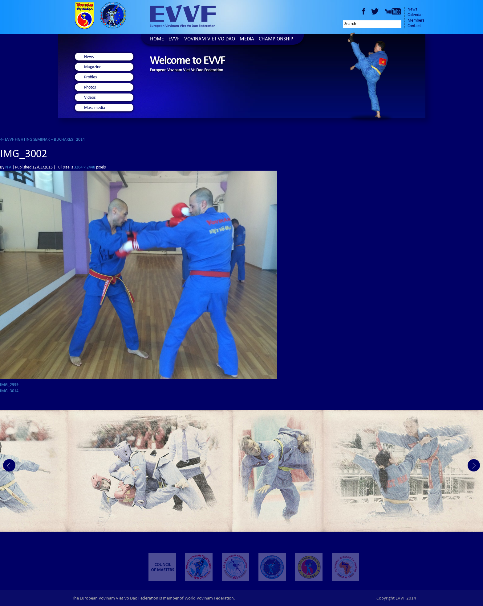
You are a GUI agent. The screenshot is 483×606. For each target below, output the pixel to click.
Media (247, 39)
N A (8, 167)
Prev (9, 465)
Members (416, 20)
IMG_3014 (9, 391)
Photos (90, 87)
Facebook (363, 11)
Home (157, 39)
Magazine (92, 67)
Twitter (375, 11)
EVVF (174, 39)
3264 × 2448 (84, 167)
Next (474, 465)
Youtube (393, 11)
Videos (89, 97)
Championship (276, 39)
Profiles (90, 77)
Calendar (415, 15)
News (412, 9)
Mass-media (94, 108)
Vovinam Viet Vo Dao (209, 39)
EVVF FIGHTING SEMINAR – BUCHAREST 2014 (42, 139)
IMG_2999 (9, 385)
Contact (414, 26)
